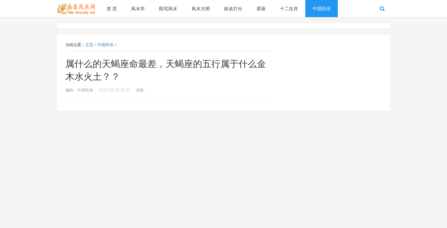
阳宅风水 (168, 8)
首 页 (112, 8)
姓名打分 (233, 8)
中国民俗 (321, 8)
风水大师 (201, 8)
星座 (261, 8)
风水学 (138, 8)
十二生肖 (289, 8)
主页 (89, 44)
